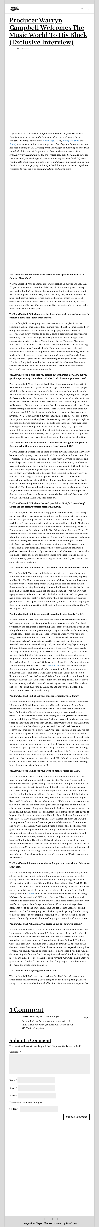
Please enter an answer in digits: (26, 1102)
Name (13, 1080)
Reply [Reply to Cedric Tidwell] (87, 1017)
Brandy (12, 144)
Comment (15, 1052)
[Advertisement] (54, 990)
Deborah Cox (52, 665)
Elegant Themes (44, 1223)
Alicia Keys (48, 140)
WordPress (71, 1223)
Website (13, 1095)
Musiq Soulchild (71, 140)
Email (13, 1088)
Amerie (30, 893)
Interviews (24, 49)
